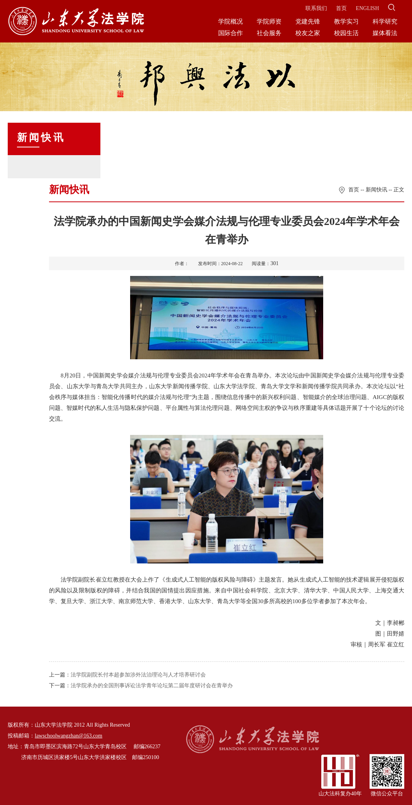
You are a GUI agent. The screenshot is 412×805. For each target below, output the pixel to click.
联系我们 (316, 8)
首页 (341, 8)
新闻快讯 (376, 190)
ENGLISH (367, 8)
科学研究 (385, 21)
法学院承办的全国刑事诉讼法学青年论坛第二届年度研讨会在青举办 (152, 685)
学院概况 (230, 21)
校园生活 (346, 33)
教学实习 (346, 21)
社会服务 (269, 33)
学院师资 (269, 21)
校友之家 (307, 33)
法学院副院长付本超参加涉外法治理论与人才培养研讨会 (138, 675)
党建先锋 (307, 21)
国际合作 (230, 33)
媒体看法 (385, 33)
